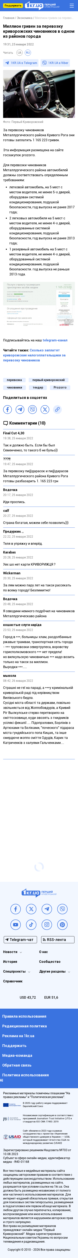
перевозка (14, 380)
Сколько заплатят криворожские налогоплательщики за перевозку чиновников (34, 355)
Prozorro (60, 387)
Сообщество (50, 962)
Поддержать (13, 5)
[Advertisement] (39, 802)
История (10, 962)
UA (19, 52)
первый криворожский (48, 380)
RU (28, 52)
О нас (43, 952)
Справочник (12, 981)
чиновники (14, 387)
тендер (38, 387)
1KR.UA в (24, 62)
